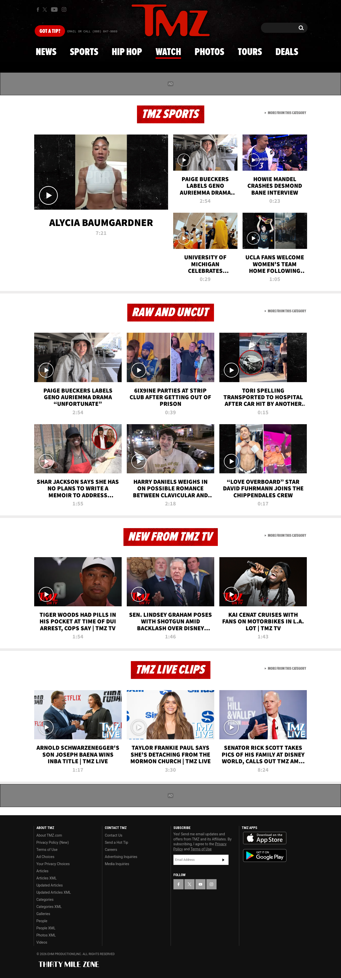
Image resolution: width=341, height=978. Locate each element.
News (46, 52)
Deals (286, 52)
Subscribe (223, 860)
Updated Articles (49, 885)
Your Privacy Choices (53, 864)
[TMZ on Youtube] (54, 9)
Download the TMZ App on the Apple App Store (264, 838)
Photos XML (46, 935)
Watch (168, 52)
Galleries (43, 914)
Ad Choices (45, 857)
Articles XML (46, 878)
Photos (209, 52)
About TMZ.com (49, 835)
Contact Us (113, 835)
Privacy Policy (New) (52, 842)
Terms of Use (47, 850)
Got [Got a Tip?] (50, 31)
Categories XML (49, 907)
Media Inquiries (117, 864)
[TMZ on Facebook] (38, 9)
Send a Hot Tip (116, 842)
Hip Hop (127, 52)
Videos (41, 942)
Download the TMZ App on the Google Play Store (264, 855)
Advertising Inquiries (121, 857)
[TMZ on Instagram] (64, 9)
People (41, 921)
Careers (111, 850)
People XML (46, 928)
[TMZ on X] (45, 9)
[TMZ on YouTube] (200, 884)
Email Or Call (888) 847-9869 (92, 31)
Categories (45, 899)
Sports (84, 52)
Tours (250, 52)
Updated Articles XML (53, 892)
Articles (42, 871)
